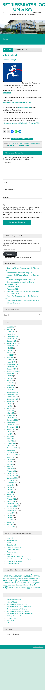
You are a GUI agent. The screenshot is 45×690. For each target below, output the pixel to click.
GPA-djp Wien (11, 618)
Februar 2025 (11, 359)
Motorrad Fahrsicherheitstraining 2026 (20, 273)
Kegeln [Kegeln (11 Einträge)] (5, 580)
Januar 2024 (11, 390)
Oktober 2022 (11, 425)
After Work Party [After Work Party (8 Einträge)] (13, 575)
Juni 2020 (10, 490)
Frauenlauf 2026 (12, 289)
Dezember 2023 (12, 392)
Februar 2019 (11, 527)
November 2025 (12, 339)
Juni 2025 (10, 350)
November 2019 (12, 506)
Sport (29, 138)
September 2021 (12, 455)
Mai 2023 (10, 408)
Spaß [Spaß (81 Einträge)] (33, 584)
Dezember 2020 (12, 476)
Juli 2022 (10, 431)
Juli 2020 (10, 487)
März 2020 (10, 497)
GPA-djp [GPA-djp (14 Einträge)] (20, 578)
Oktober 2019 (11, 508)
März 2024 (10, 385)
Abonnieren (10, 254)
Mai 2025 (10, 353)
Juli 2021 (10, 459)
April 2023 (10, 411)
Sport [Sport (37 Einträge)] (5, 587)
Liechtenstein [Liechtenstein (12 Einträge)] (24, 580)
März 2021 (10, 469)
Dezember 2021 (12, 448)
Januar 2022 (11, 445)
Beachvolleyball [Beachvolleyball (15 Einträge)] (16, 577)
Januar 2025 (11, 362)
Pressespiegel (11, 552)
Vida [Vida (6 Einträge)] (12, 589)
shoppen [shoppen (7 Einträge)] (5, 585)
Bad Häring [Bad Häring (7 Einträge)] (36, 575)
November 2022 (12, 422)
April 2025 (10, 355)
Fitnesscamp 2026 (13, 287)
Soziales (9, 554)
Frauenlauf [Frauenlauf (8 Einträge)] (6, 578)
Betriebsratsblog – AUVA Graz (17, 604)
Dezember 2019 (12, 503)
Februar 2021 (11, 471)
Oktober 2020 (11, 480)
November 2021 (12, 450)
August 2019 (11, 513)
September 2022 (12, 427)
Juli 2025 (10, 348)
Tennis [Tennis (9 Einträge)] (16, 587)
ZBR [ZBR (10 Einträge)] (28, 589)
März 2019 (10, 524)
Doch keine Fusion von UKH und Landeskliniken (23, 291)
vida (8, 623)
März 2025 (10, 357)
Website (6, 197)
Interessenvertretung (14, 547)
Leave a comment (23, 145)
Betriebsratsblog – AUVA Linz (17, 609)
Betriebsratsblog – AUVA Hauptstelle (19, 606)
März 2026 (10, 329)
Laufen (23, 138)
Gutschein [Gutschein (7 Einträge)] (25, 578)
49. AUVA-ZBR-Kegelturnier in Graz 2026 (21, 280)
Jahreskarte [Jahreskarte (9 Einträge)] (32, 578)
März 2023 (10, 413)
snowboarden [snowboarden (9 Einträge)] (11, 585)
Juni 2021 (10, 462)
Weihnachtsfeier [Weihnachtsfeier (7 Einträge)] (17, 589)
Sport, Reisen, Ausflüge (21, 143)
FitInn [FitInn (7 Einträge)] (39, 576)
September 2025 (12, 343)
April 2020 (10, 494)
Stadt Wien (10, 620)
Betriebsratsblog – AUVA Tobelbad (18, 611)
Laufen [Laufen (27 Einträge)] (16, 580)
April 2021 (10, 466)
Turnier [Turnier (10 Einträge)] (8, 589)
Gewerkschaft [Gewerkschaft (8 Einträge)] (12, 578)
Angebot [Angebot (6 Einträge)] (20, 575)
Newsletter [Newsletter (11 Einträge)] (6, 582)
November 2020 (12, 478)
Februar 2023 (11, 415)
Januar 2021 (11, 473)
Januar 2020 (11, 501)
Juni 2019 (10, 517)
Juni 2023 (10, 406)
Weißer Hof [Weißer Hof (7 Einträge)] (24, 589)
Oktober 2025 (11, 341)
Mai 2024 (10, 380)
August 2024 (11, 373)
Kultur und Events (13, 549)
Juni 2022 (10, 434)
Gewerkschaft (11, 545)
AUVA (12, 143)
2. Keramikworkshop (14, 303)
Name (5, 182)
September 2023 (12, 399)
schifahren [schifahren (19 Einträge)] (28, 582)
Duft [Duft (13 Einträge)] (29, 576)
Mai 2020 (10, 492)
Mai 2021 (10, 464)
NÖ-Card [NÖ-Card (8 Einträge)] (12, 582)
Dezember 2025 (12, 336)
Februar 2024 (11, 387)
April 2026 (10, 327)
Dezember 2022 (12, 420)
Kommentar (7, 162)
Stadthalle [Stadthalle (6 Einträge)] (11, 587)
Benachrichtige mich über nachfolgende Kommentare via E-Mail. (22, 213)
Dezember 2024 (12, 364)
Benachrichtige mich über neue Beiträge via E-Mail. (22, 217)
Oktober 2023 (11, 397)
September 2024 (12, 371)
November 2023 (12, 394)
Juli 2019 (10, 515)
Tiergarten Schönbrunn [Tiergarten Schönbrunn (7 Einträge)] (26, 587)
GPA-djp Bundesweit (14, 616)
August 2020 (11, 485)
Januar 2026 (11, 334)
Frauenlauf (16, 138)
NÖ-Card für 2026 (13, 293)
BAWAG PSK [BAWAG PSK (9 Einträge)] (7, 576)
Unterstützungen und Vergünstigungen (20, 559)
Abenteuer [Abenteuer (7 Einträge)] (5, 575)
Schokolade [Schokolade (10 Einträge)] (36, 582)
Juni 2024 (10, 378)
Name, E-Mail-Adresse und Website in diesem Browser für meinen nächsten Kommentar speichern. (21, 208)
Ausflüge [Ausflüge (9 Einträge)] (24, 575)
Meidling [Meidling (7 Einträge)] (34, 580)
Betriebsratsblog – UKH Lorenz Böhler (20, 613)
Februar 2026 (11, 332)
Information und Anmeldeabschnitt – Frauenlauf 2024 (22, 123)
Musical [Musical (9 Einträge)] (38, 580)
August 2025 (11, 346)
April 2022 (10, 438)
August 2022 (11, 429)
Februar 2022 (11, 443)
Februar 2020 (11, 499)
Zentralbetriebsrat (35, 143)
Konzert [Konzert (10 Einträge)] (10, 580)
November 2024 (12, 366)
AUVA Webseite (12, 602)
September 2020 (12, 483)
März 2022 (10, 441)
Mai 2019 (10, 520)
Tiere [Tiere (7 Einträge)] (19, 587)
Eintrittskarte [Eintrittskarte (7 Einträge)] (35, 576)
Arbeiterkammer (12, 540)
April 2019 (10, 522)
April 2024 (10, 383)
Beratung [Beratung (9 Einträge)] (25, 576)
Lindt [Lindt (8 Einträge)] (30, 580)
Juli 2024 (10, 376)
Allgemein (10, 538)
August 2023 (11, 401)
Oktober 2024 (11, 369)
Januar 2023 (11, 418)
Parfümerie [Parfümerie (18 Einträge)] (19, 582)
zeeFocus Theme (38, 647)
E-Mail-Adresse (9, 190)
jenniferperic (12, 145)
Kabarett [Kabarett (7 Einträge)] (38, 578)
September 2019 (12, 510)
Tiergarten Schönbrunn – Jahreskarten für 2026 (23, 300)
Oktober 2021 (11, 452)
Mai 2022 (10, 436)
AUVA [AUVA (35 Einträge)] (30, 574)
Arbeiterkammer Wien (14, 599)
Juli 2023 (10, 404)
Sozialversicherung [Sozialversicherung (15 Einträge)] (22, 585)
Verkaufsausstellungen (14, 561)
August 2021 (11, 457)
